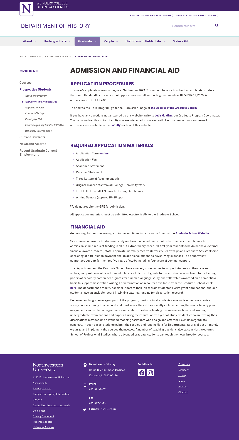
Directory (183, 370)
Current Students (32, 137)
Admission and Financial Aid (41, 102)
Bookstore (184, 364)
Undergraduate (57, 41)
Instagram (150, 372)
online (104, 153)
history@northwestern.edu (102, 409)
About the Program (36, 96)
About (29, 41)
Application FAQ (34, 107)
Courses (25, 82)
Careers (37, 399)
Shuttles (183, 392)
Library (182, 375)
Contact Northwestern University (51, 405)
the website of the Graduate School (174, 107)
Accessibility (40, 383)
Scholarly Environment (38, 131)
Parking (182, 386)
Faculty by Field (34, 119)
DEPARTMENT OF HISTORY (55, 26)
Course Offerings (35, 113)
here (73, 287)
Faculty (115, 125)
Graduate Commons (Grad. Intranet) (197, 16)
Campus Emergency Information (51, 394)
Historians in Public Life (145, 41)
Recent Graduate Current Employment (38, 152)
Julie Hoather (163, 115)
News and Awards (32, 144)
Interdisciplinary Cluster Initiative (45, 125)
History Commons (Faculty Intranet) (151, 16)
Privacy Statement (43, 416)
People (111, 41)
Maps (181, 381)
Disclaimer (39, 411)
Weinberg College (128, 5)
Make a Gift (181, 41)
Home (22, 57)
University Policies (43, 427)
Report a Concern (43, 422)
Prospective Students (58, 57)
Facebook (141, 372)
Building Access (42, 388)
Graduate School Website (192, 233)
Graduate (87, 41)
